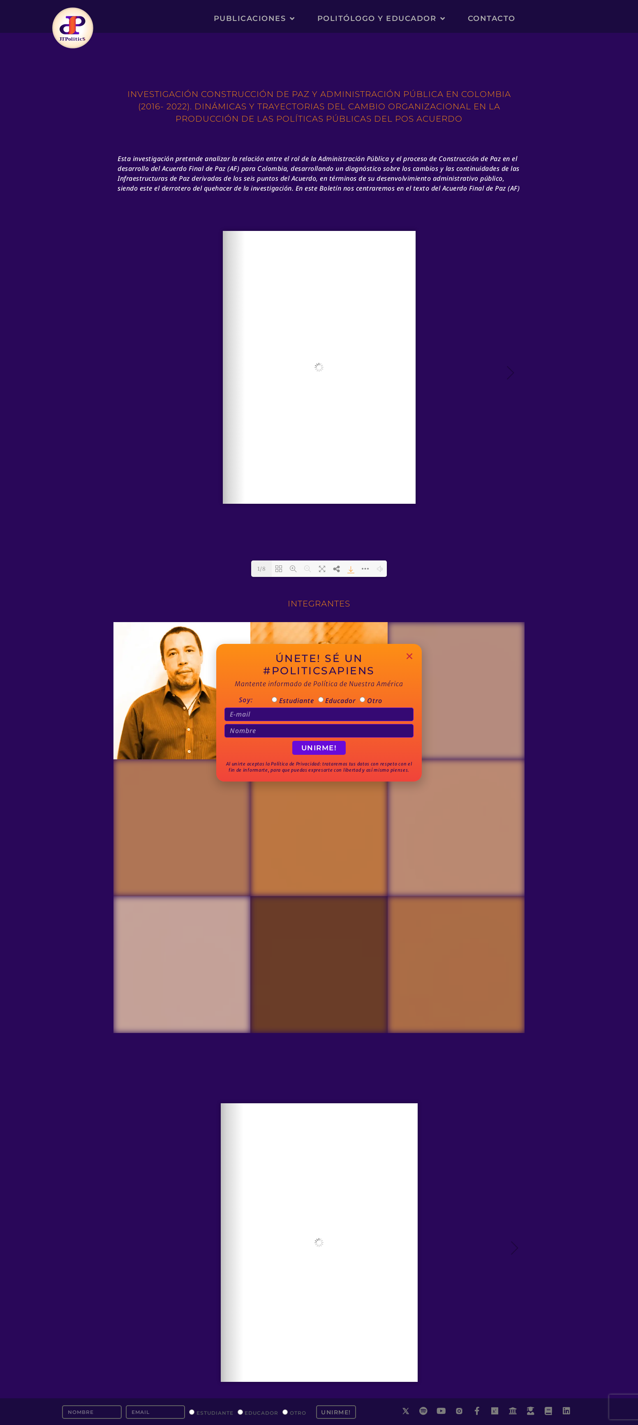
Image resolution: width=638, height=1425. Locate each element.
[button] (409, 656)
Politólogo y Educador (381, 18)
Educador (261, 1412)
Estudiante (214, 1412)
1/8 (261, 568)
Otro (298, 1412)
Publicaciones (254, 18)
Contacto (491, 18)
